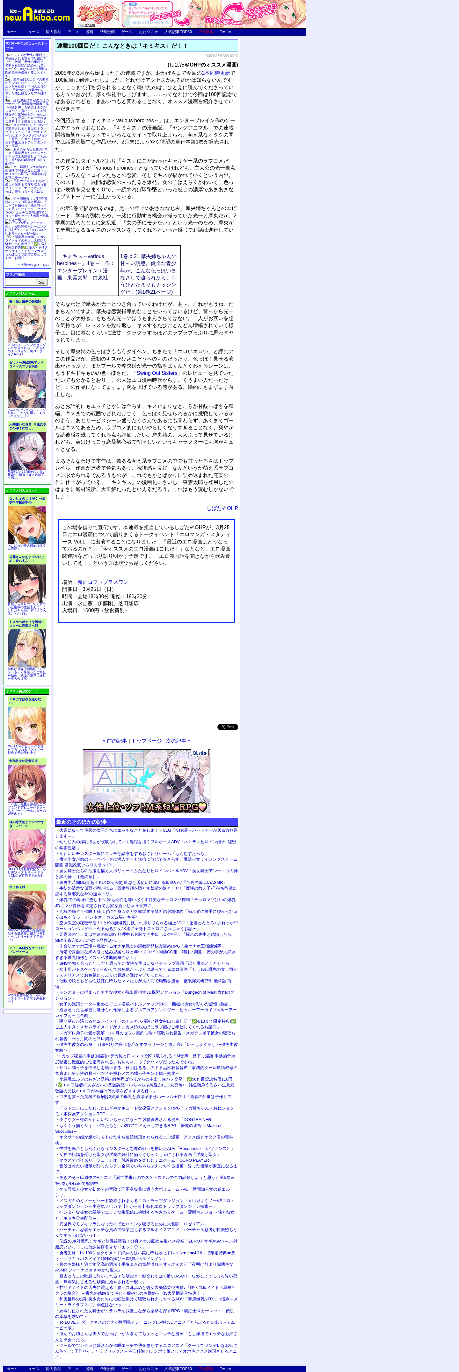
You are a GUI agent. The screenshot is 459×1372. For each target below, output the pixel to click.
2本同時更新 (216, 73)
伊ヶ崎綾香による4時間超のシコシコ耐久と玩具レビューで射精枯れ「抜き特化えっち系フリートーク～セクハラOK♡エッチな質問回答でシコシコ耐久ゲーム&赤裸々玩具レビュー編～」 (27, 209)
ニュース (32, 32)
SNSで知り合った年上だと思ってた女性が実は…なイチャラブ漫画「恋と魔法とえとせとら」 (146, 963)
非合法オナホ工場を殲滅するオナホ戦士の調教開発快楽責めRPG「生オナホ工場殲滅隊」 (142, 946)
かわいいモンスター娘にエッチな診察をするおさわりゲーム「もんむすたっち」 (133, 853)
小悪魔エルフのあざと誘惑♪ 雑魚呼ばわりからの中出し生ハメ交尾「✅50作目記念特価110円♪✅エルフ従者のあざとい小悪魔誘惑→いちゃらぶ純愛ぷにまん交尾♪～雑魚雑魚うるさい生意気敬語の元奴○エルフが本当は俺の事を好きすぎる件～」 (144, 1085)
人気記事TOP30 (178, 32)
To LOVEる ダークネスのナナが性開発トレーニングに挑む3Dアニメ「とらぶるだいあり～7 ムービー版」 (26, 228)
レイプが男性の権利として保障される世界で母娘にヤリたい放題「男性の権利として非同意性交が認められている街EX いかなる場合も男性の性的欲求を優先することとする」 (26, 65)
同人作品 (53, 32)
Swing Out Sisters (157, 373)
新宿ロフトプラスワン (102, 582)
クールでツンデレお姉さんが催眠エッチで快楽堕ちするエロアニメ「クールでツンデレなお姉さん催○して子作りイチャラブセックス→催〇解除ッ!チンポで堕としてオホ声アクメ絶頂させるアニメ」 (146, 1351)
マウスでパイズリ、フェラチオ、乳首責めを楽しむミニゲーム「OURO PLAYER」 (136, 1160)
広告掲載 (206, 32)
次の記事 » (178, 741)
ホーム (12, 32)
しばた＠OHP (222, 508)
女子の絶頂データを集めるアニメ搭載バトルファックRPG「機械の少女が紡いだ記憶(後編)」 (146, 1004)
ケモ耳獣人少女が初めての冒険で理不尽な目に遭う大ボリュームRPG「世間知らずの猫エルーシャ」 (26, 172)
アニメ (73, 32)
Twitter (225, 32)
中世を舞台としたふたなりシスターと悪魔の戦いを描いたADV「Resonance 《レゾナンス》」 (147, 1148)
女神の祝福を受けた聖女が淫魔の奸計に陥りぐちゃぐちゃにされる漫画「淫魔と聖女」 (140, 1154)
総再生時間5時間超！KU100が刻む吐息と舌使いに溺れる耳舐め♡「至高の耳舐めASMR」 (143, 882)
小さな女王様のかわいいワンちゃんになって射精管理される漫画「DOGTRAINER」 (137, 1119)
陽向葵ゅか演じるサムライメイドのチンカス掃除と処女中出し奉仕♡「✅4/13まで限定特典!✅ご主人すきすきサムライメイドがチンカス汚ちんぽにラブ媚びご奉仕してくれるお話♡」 (26, 247)
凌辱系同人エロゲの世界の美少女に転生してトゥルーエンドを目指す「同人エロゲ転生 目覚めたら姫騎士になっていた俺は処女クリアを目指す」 (26, 88)
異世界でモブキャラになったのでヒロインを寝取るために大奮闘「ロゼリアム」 (133, 1224)
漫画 (89, 32)
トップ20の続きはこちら (31, 265)
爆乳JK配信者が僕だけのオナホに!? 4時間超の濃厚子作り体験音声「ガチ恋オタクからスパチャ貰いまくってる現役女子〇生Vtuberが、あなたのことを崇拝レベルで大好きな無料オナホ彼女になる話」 (27, 111)
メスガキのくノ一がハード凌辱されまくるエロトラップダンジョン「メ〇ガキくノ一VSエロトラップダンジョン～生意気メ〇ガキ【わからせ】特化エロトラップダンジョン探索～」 (26, 135)
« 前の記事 (115, 741)
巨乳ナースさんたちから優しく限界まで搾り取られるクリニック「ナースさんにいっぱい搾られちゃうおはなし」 (26, 188)
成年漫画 (107, 32)
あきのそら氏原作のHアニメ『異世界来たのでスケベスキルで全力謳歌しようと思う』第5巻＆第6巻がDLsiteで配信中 (26, 156)
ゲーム (127, 32)
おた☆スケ (148, 32)
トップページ (146, 741)
